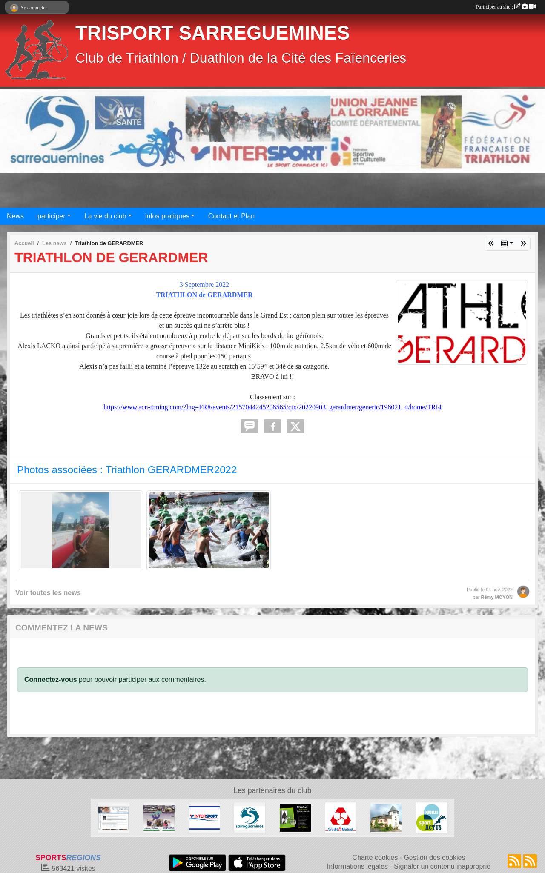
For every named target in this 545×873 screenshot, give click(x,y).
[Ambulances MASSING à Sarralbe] (159, 817)
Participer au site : (506, 7)
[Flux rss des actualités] (514, 861)
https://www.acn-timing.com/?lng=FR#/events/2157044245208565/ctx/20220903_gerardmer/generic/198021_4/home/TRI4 (272, 407)
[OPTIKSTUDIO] (295, 817)
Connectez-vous (50, 679)
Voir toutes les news (48, 592)
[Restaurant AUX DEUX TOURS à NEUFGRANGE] (386, 817)
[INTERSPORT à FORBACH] (205, 817)
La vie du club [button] (105, 216)
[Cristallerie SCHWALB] (113, 817)
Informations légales (357, 866)
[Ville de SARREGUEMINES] (250, 817)
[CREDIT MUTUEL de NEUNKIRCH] (341, 817)
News (15, 216)
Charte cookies (375, 857)
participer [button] (51, 216)
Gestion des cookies (434, 857)
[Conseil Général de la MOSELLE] (431, 817)
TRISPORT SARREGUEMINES (212, 33)
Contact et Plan (231, 216)
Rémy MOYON (497, 597)
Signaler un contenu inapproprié (442, 866)
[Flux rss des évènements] (530, 861)
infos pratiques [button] (167, 216)
